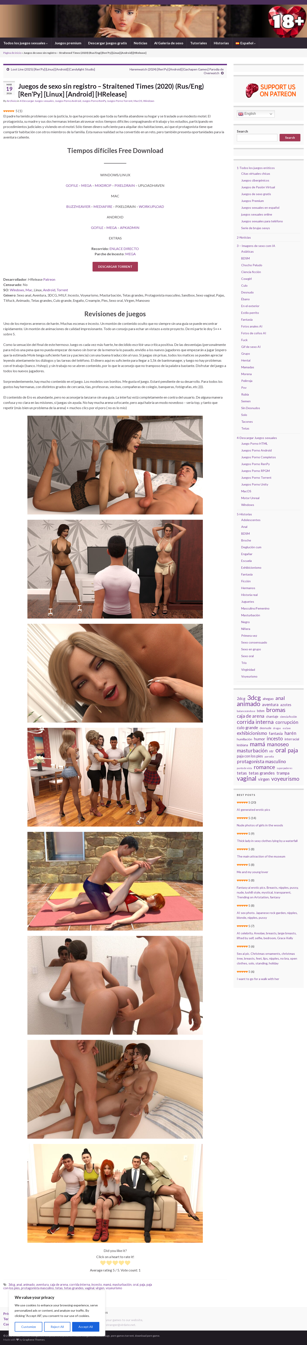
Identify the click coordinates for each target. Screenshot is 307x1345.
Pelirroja (246, 381)
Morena (246, 374)
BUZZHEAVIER (78, 206)
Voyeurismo (249, 676)
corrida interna (79, 1284)
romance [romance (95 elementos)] (264, 766)
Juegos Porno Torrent (119, 100)
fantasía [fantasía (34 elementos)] (276, 733)
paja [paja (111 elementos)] (293, 750)
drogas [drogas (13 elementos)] (277, 728)
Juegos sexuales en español (260, 207)
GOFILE (72, 185)
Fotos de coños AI (253, 333)
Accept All (86, 1327)
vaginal (89, 1288)
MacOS (138, 100)
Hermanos (248, 588)
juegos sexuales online (256, 214)
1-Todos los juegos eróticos (256, 168)
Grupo (245, 353)
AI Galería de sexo (168, 43)
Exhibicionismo (251, 567)
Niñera (245, 629)
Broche (246, 540)
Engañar (246, 554)
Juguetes (247, 601)
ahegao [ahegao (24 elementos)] (268, 699)
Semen (246, 401)
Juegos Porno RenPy (94, 100)
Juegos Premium (252, 201)
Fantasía (247, 319)
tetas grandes (74, 1288)
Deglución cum (251, 547)
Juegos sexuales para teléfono (262, 221)
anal (19, 1284)
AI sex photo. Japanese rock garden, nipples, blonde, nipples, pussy (267, 915)
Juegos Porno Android (68, 100)
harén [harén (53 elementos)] (290, 733)
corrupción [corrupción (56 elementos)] (286, 722)
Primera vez (249, 635)
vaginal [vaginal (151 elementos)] (246, 778)
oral (135, 1284)
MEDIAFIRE (102, 206)
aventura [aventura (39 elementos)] (270, 704)
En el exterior (250, 306)
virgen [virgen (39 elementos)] (264, 779)
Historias (221, 43)
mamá (107, 1284)
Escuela (246, 561)
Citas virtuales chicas (255, 173)
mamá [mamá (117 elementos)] (257, 744)
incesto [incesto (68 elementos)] (275, 738)
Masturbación (250, 615)
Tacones (247, 421)
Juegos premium (68, 43)
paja (142, 1284)
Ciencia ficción (251, 272)
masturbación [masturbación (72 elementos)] (252, 750)
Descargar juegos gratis (107, 43)
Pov (243, 387)
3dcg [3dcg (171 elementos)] (254, 697)
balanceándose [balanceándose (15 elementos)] (246, 711)
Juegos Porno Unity (254, 484)
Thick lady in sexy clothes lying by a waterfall (267, 841)
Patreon (49, 279)
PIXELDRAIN (124, 185)
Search (242, 131)
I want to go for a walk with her (258, 979)
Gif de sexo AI (251, 347)
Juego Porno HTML (254, 443)
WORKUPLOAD (151, 206)
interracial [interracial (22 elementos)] (292, 739)
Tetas (245, 428)
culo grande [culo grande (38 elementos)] (247, 727)
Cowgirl (246, 279)
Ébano (245, 299)
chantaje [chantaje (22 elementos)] (272, 716)
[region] (57, 1313)
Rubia (245, 394)
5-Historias (244, 514)
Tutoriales (198, 43)
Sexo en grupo (251, 649)
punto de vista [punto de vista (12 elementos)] (244, 768)
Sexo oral (247, 656)
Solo (244, 415)
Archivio (12, 100)
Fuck (244, 340)
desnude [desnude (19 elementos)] (265, 728)
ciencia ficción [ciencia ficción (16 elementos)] (288, 716)
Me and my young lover (252, 872)
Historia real (249, 595)
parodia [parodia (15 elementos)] (269, 756)
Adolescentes (251, 520)
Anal (244, 527)
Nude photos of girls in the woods (260, 825)
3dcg (11, 1284)
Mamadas (247, 367)
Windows (148, 100)
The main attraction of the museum (261, 856)
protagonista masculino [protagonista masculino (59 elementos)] (261, 761)
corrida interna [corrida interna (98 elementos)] (255, 721)
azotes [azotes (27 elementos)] (285, 705)
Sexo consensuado (254, 642)
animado (29, 1284)
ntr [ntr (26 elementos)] (271, 751)
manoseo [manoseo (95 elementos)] (278, 744)
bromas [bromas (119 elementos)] (276, 709)
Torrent (62, 290)
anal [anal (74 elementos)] (280, 698)
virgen (100, 1288)
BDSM (245, 258)
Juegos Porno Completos (258, 457)
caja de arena (59, 1284)
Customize (28, 1327)
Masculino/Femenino (255, 608)
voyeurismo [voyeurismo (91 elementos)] (285, 778)
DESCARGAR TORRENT (115, 266)
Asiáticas (247, 251)
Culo (244, 285)
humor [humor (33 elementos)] (259, 739)
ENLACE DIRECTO (124, 248)
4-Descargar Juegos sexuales (37, 100)
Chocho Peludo (251, 265)
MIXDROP (103, 185)
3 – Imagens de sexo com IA (256, 246)
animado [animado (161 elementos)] (248, 703)
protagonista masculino (37, 1288)
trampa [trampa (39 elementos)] (283, 773)
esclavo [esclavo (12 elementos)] (287, 728)
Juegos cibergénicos (255, 180)
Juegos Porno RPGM (255, 471)
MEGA (86, 185)
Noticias (140, 43)
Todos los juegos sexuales (25, 43)
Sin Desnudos (250, 408)
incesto (96, 1284)
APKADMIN (129, 227)
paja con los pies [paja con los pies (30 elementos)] (250, 756)
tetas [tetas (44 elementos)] (242, 773)
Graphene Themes (34, 1339)
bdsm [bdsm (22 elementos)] (260, 711)
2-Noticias (244, 237)
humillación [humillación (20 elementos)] (244, 739)
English (247, 114)
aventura (42, 1284)
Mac (28, 290)
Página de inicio (12, 52)
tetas (59, 1288)
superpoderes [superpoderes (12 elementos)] (284, 768)
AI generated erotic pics (253, 809)
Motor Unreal (250, 498)
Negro (245, 622)
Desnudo (247, 292)
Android (49, 290)
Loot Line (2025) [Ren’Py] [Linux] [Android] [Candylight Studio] (53, 69)
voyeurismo (114, 1288)
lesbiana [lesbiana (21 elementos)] (242, 745)
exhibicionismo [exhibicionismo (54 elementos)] (252, 733)
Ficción (246, 581)
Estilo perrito (250, 313)
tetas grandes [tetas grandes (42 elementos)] (262, 773)
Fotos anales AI (251, 326)
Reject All (57, 1327)
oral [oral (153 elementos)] (280, 750)
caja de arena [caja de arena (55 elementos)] (250, 716)
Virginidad (248, 669)
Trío (244, 663)
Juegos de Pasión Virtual (258, 187)
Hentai (245, 360)
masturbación (122, 1284)
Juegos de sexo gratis (256, 194)
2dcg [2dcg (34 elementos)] (241, 698)
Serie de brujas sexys (255, 228)
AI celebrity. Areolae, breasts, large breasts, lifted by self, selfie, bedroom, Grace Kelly (266, 935)
